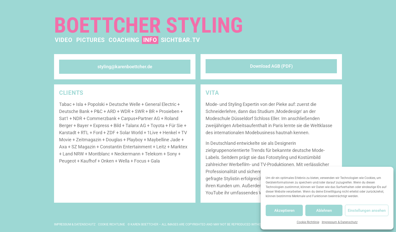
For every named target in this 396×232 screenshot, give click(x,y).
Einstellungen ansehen (367, 210)
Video (63, 40)
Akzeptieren (284, 210)
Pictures (90, 40)
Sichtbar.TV (180, 40)
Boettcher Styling (148, 25)
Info (150, 40)
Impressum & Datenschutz (340, 222)
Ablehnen (324, 210)
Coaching (124, 40)
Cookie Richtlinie (308, 222)
